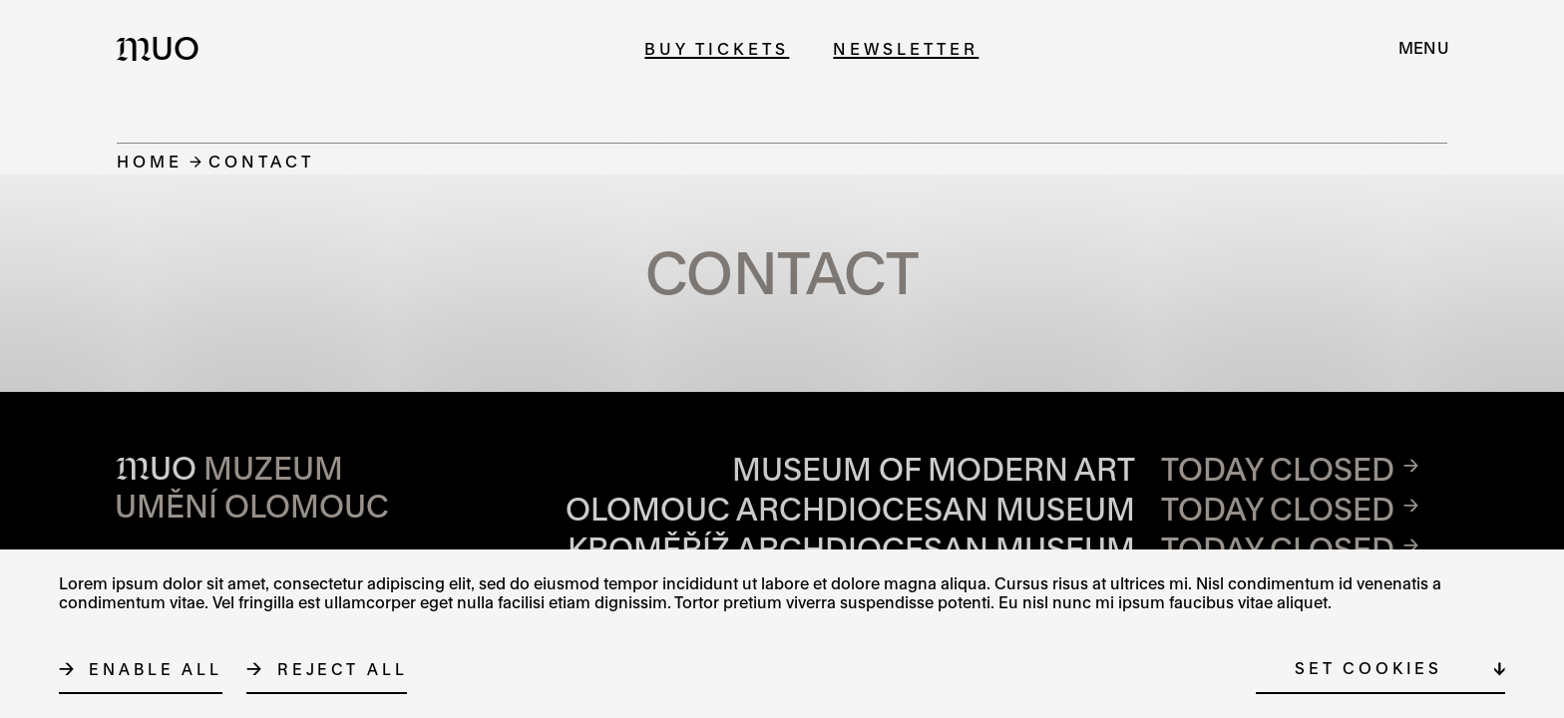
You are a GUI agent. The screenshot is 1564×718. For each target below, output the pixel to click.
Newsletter (905, 48)
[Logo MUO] (163, 48)
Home (150, 161)
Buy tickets (716, 48)
